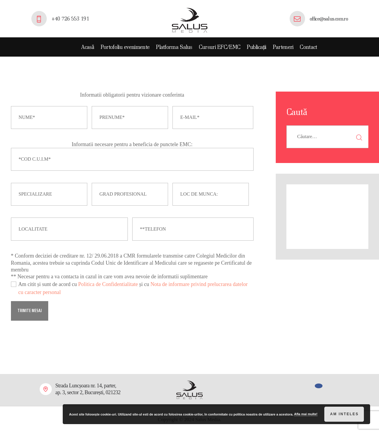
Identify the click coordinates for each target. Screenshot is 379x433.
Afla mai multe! (305, 414)
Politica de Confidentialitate (108, 284)
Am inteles (344, 414)
